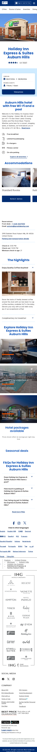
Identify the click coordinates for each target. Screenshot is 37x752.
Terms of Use (5, 699)
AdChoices (23, 699)
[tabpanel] (18, 289)
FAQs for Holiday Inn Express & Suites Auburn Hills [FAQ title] (18, 466)
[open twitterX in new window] (23, 523)
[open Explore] (7, 560)
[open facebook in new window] (13, 523)
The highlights (18, 260)
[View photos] (7, 418)
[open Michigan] (11, 562)
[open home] (1, 564)
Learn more (6, 730)
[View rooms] (7, 358)
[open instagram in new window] (18, 523)
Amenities (26, 9)
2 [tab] (19, 39)
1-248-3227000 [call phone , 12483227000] (18, 224)
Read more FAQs (18, 512)
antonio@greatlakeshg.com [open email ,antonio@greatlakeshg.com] (18, 226)
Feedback (22, 706)
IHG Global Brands (7, 693)
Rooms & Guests (9, 83)
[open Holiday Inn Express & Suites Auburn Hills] (18, 567)
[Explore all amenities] (18, 157)
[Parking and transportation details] (15, 239)
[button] (34, 3)
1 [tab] (18, 39)
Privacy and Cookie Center (7, 702)
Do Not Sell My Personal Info (27, 702)
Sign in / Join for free (23, 3)
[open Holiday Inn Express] (15, 564)
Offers (4, 9)
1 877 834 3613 (23, 713)
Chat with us (5, 696)
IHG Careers (23, 690)
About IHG (4, 690)
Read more (26, 128)
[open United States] (20, 560)
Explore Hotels (24, 696)
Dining (34, 9)
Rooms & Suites (15, 9)
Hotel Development (25, 693)
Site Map (4, 706)
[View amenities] (8, 388)
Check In (6, 76)
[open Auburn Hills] (24, 562)
